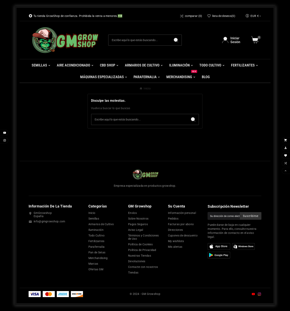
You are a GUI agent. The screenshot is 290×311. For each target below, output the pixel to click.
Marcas (93, 263)
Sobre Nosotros (138, 218)
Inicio (91, 213)
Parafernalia (96, 246)
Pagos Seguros (138, 224)
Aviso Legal (135, 229)
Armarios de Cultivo (101, 224)
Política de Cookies (140, 244)
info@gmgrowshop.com (49, 221)
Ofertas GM (96, 269)
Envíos (132, 213)
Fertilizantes (96, 241)
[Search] (176, 40)
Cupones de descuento (183, 235)
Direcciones (175, 229)
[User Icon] (234, 40)
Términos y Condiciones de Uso (143, 237)
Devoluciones (136, 261)
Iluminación (96, 229)
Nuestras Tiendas (139, 255)
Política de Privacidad (142, 250)
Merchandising (98, 258)
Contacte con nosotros (143, 266)
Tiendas (133, 272)
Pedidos (173, 218)
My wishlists (176, 241)
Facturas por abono (181, 224)
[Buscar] (139, 40)
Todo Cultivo (96, 235)
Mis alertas (175, 246)
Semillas (93, 218)
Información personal (182, 213)
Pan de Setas (97, 252)
